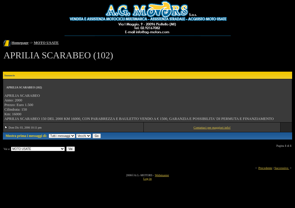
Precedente (265, 168)
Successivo (281, 168)
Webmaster (162, 175)
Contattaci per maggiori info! (212, 127)
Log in (147, 178)
